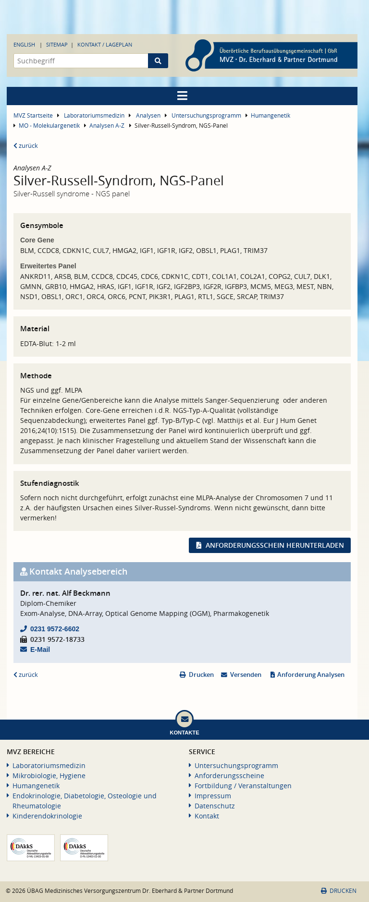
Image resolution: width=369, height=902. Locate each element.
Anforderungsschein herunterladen (275, 545)
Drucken (201, 675)
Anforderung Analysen (310, 675)
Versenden (245, 675)
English (24, 44)
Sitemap (57, 44)
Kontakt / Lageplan (104, 44)
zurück (25, 146)
